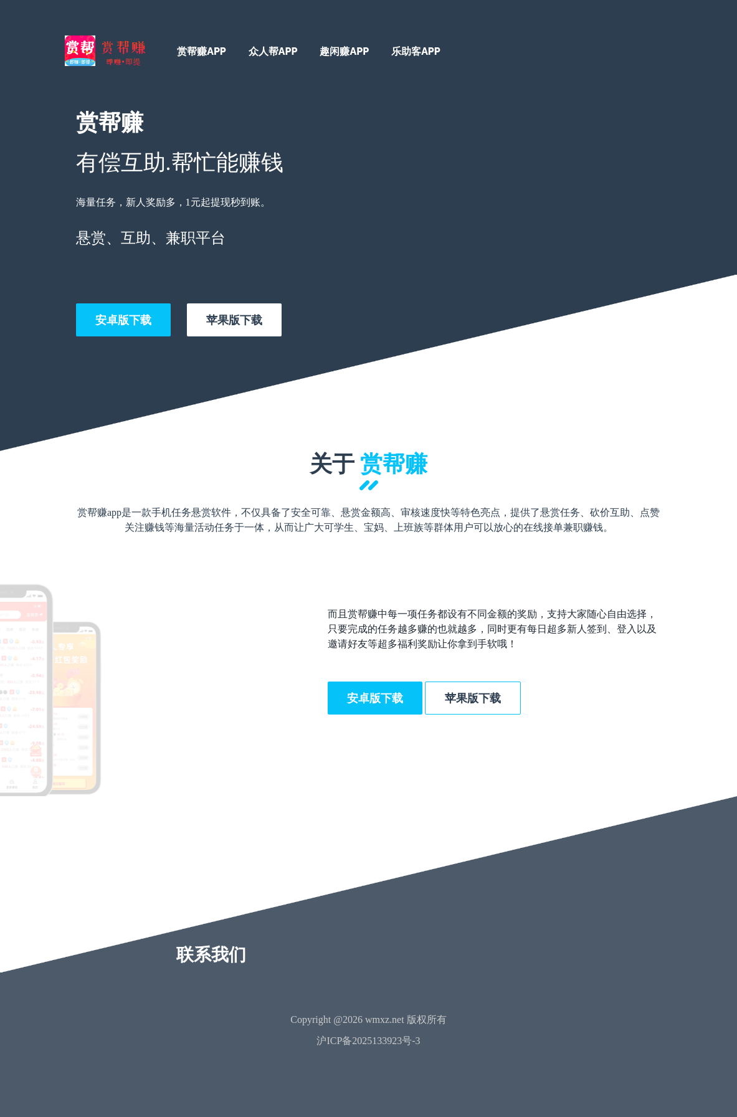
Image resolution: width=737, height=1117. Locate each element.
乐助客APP (415, 51)
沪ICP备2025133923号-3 (368, 1040)
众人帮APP (273, 51)
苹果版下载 (234, 319)
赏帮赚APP (201, 51)
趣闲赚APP (344, 51)
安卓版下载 (123, 319)
